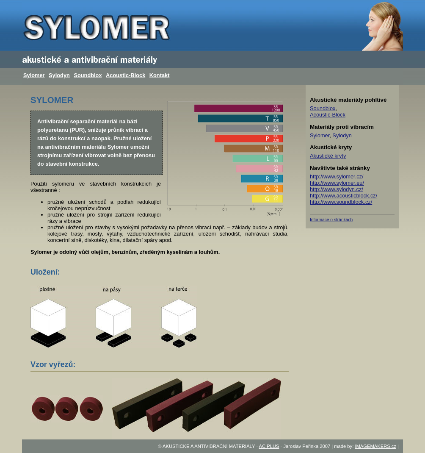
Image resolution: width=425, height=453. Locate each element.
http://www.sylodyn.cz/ (336, 189)
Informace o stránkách (331, 219)
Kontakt (159, 75)
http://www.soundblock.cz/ (341, 202)
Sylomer (34, 75)
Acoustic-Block (125, 75)
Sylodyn (59, 75)
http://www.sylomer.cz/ (337, 176)
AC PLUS (269, 446)
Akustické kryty (328, 156)
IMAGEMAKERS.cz (375, 446)
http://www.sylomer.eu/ (337, 183)
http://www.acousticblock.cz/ (343, 195)
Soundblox (88, 75)
